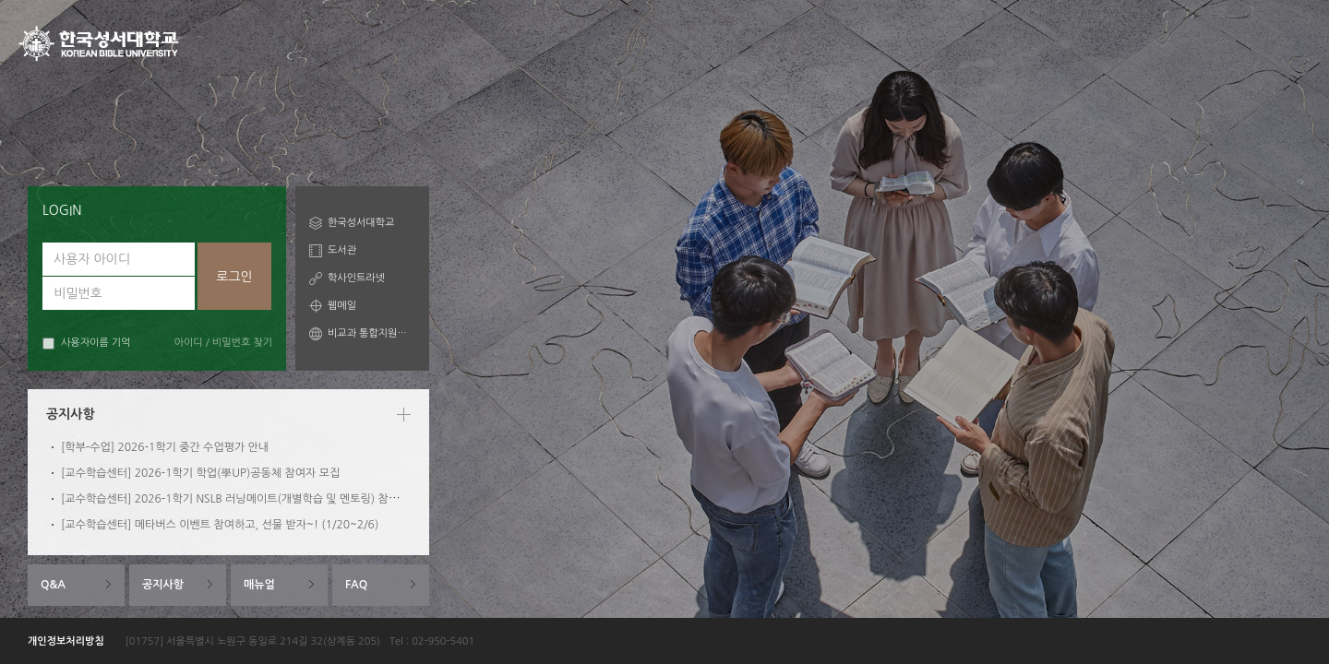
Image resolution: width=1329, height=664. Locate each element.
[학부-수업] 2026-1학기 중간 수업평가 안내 (165, 447)
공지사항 (163, 584)
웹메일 (342, 306)
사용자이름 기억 (86, 344)
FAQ (356, 584)
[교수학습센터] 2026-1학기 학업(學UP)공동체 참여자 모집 (200, 473)
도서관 (342, 250)
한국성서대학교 (361, 223)
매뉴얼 (259, 584)
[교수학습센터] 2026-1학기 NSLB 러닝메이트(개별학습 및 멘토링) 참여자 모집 (247, 498)
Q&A (53, 584)
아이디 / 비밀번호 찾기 (223, 343)
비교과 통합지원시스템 (371, 333)
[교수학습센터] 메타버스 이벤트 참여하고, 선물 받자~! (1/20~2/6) (219, 524)
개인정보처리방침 (66, 641)
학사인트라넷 (356, 278)
